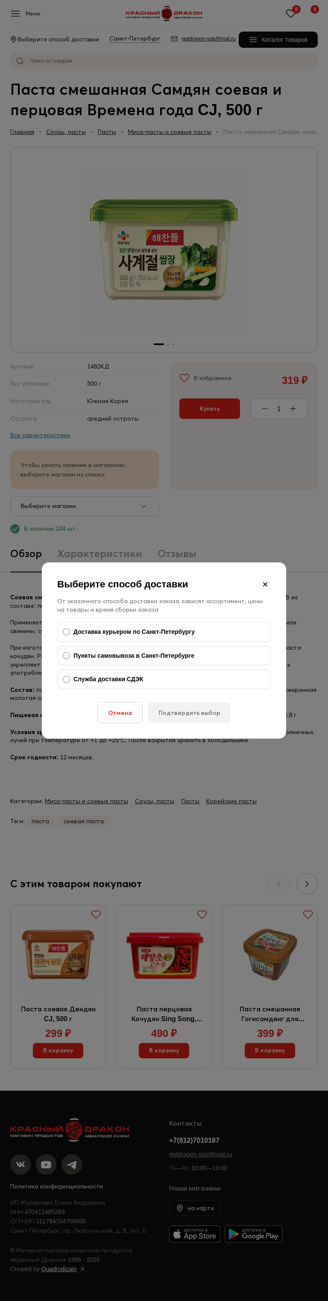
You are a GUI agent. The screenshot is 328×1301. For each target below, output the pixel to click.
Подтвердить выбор (189, 712)
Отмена (120, 712)
